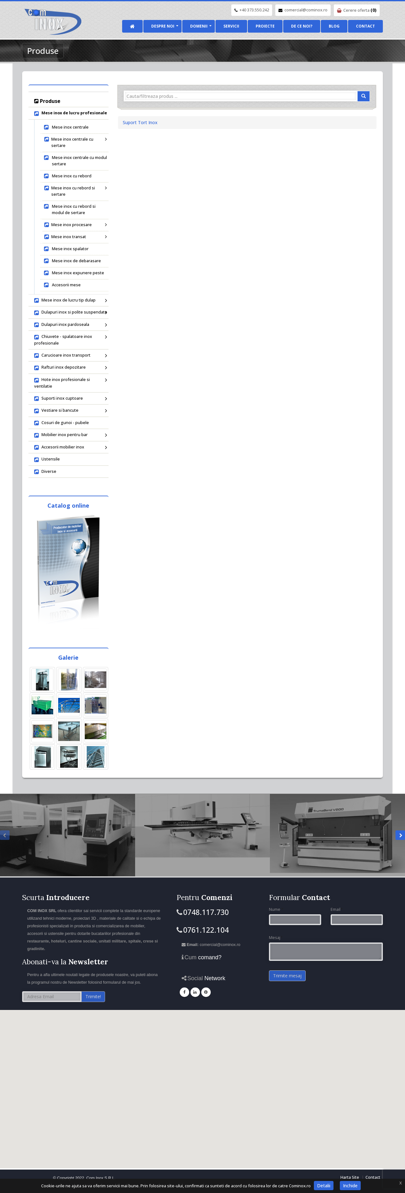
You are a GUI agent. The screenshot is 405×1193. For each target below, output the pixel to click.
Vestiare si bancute (69, 411)
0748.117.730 (206, 912)
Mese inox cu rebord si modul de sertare (69, 209)
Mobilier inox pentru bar (69, 435)
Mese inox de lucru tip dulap (69, 300)
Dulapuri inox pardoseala (69, 325)
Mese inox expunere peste (73, 273)
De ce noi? (301, 26)
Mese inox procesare (74, 224)
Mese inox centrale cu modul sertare (75, 161)
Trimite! (93, 996)
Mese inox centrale (66, 127)
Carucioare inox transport (69, 355)
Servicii (231, 26)
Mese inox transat (74, 236)
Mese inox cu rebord (67, 176)
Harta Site (349, 1177)
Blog (334, 26)
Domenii (199, 26)
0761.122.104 (206, 930)
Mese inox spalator (66, 248)
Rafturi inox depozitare (69, 368)
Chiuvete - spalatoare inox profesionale (69, 340)
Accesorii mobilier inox (69, 447)
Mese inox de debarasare (72, 260)
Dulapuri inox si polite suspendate (70, 312)
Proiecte (265, 26)
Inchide (350, 1186)
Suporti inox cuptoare (69, 399)
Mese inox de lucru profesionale (70, 113)
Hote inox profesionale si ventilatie (69, 383)
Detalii (323, 1186)
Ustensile (47, 459)
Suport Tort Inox (140, 122)
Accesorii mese (62, 285)
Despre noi (162, 26)
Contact (365, 26)
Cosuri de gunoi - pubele (61, 423)
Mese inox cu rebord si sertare (74, 191)
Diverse (45, 472)
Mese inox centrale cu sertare (74, 142)
